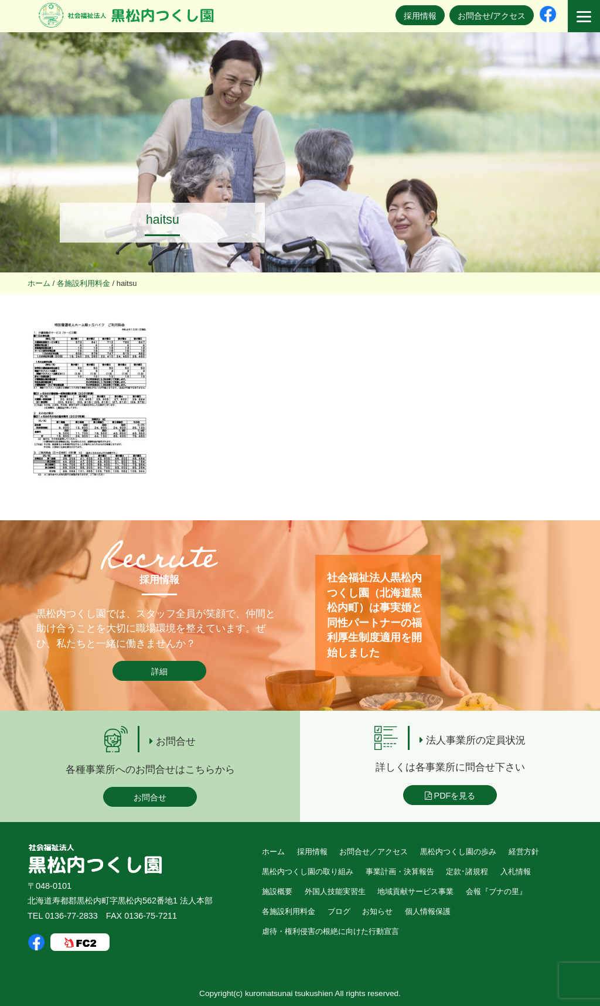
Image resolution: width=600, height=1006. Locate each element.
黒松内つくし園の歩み (458, 851)
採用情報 (420, 16)
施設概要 (277, 891)
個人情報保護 (428, 911)
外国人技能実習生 (335, 891)
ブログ (339, 911)
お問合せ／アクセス (373, 851)
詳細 (159, 671)
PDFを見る (450, 795)
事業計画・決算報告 (400, 871)
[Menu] (584, 16)
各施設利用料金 (288, 911)
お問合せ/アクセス (492, 16)
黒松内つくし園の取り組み (307, 871)
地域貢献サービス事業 (415, 891)
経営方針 (524, 851)
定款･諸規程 (467, 871)
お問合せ (150, 797)
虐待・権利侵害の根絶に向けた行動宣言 (330, 931)
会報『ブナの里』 (496, 891)
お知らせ (377, 911)
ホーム (273, 851)
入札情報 (515, 871)
